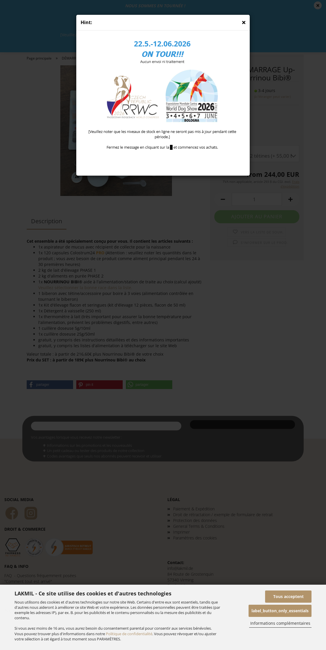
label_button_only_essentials (280, 610)
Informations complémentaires (280, 623)
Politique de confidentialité (129, 633)
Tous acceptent (288, 596)
